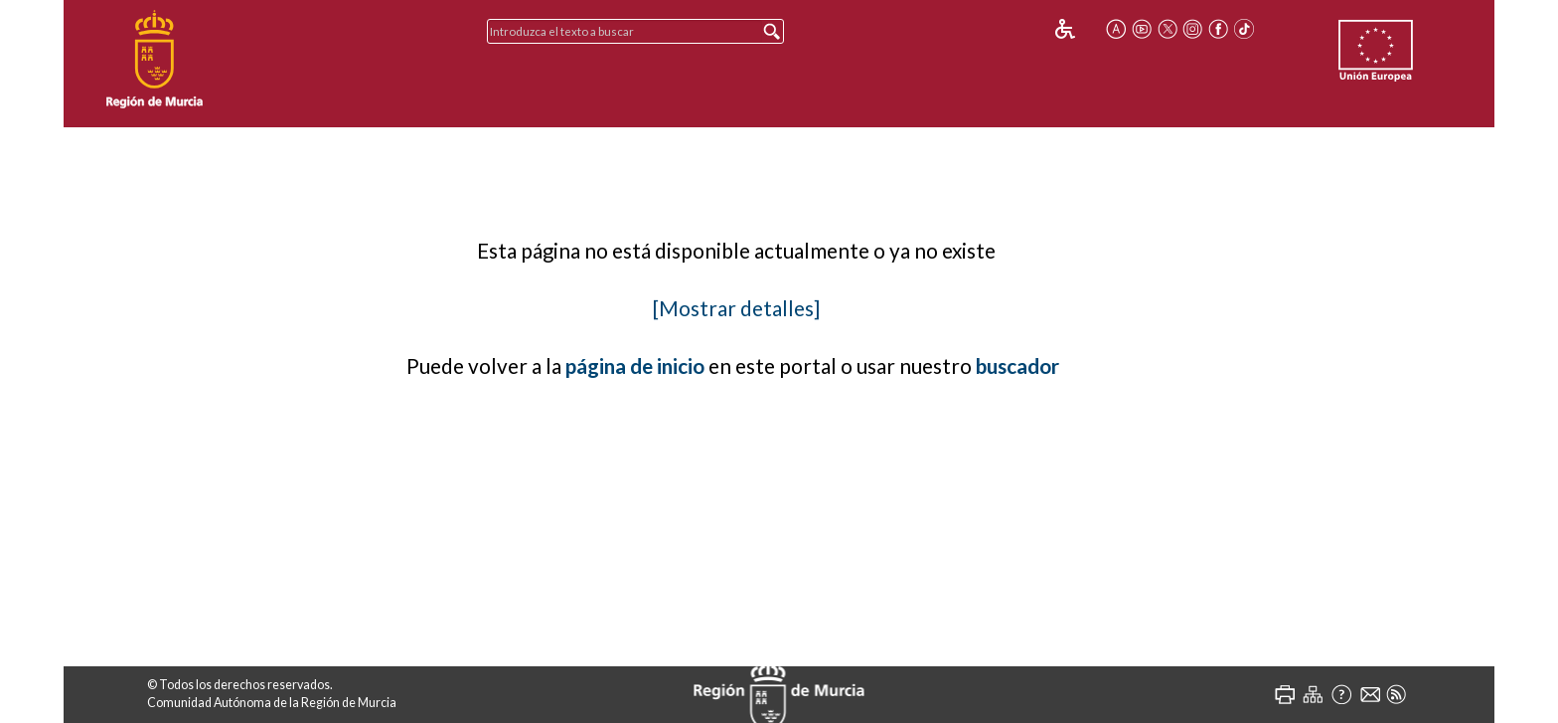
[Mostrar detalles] (736, 308)
